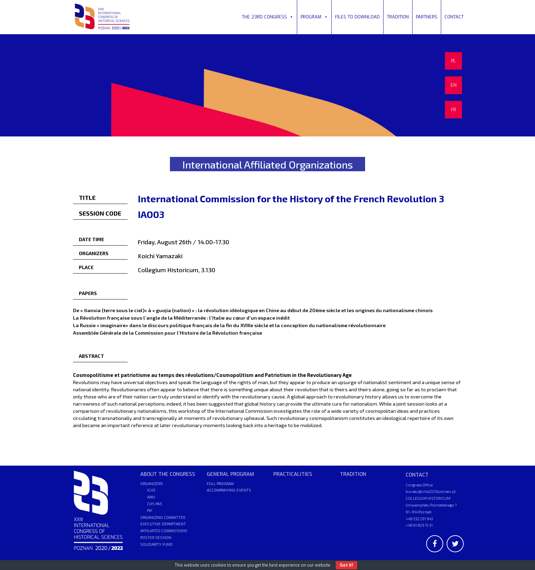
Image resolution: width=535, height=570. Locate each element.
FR (453, 110)
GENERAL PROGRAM (230, 474)
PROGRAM (314, 17)
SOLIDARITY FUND (156, 544)
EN (454, 85)
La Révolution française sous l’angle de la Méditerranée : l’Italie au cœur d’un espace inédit (181, 318)
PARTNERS (426, 17)
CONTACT (454, 17)
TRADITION (398, 17)
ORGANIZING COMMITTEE (163, 517)
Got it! (346, 565)
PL (453, 61)
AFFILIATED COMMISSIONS (163, 531)
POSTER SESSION (155, 537)
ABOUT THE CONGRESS (167, 474)
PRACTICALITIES (292, 474)
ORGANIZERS (151, 483)
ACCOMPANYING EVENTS (229, 490)
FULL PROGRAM (220, 483)
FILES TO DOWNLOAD (357, 17)
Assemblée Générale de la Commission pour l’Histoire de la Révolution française (167, 333)
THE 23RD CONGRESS (267, 17)
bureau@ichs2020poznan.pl (431, 491)
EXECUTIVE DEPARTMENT (163, 524)
